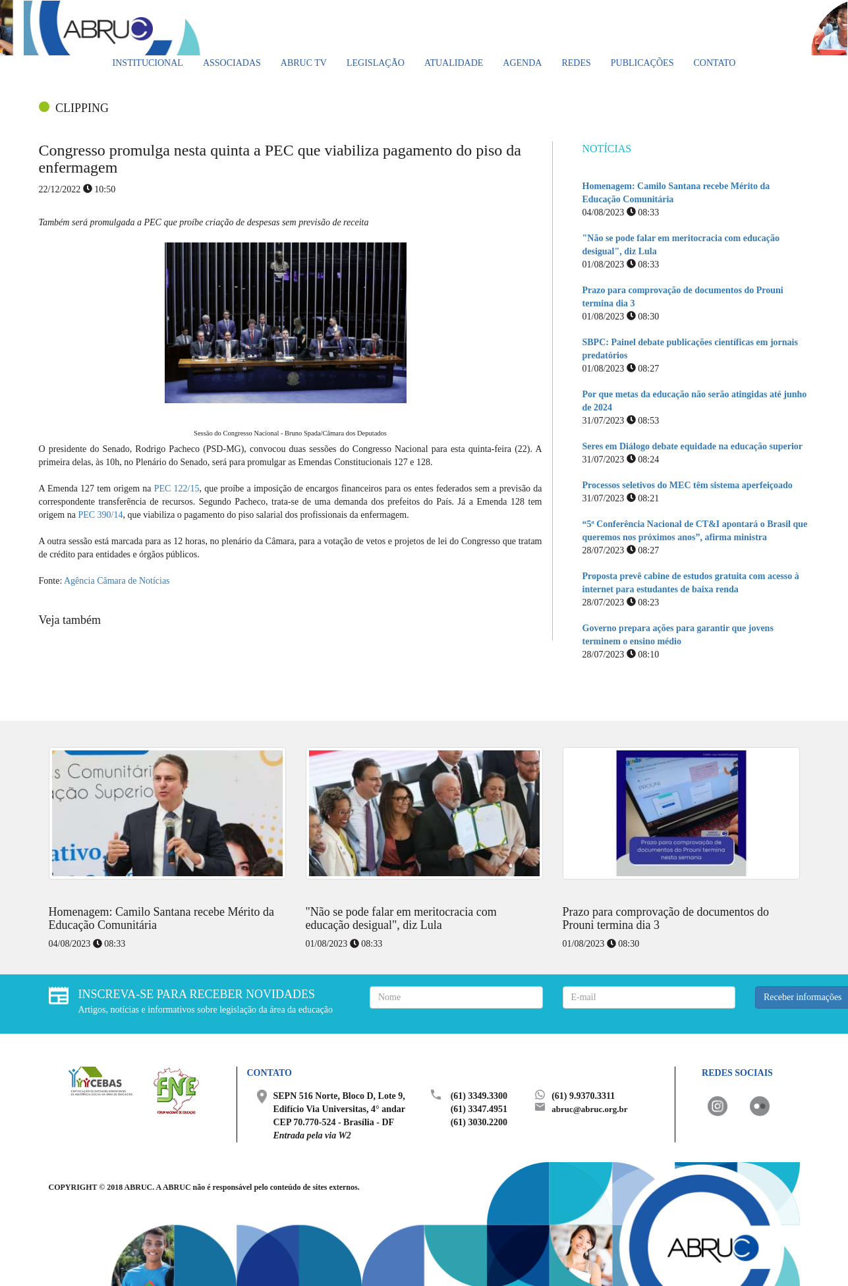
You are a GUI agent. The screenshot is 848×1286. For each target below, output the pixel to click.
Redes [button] (575, 63)
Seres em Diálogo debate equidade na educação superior (692, 446)
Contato (714, 63)
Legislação (376, 63)
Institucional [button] (148, 63)
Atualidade (453, 63)
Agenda (522, 63)
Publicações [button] (642, 63)
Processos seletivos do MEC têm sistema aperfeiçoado (687, 485)
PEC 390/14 (100, 515)
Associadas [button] (232, 63)
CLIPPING (82, 108)
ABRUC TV (304, 63)
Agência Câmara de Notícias (115, 581)
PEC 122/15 (177, 488)
